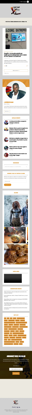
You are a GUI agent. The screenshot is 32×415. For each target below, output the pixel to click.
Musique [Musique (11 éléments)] (15, 335)
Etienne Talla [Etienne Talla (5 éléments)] (7, 333)
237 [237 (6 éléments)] (5, 318)
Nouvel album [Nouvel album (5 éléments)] (12, 337)
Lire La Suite (15, 70)
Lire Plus (6, 111)
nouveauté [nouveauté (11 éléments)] (6, 337)
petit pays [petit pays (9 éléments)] (24, 337)
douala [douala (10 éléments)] (17, 331)
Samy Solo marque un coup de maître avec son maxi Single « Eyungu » (18, 154)
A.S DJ (5, 307)
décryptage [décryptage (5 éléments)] (22, 331)
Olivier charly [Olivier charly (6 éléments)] (18, 337)
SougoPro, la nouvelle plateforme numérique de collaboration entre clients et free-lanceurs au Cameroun (15, 55)
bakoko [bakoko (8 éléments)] (6, 320)
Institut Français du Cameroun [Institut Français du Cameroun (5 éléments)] (18, 333)
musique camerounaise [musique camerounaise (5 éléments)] (22, 335)
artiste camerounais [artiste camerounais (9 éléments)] (20, 318)
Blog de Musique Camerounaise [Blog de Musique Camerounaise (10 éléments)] (21, 322)
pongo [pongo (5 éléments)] (6, 339)
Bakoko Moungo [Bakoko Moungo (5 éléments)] (11, 320)
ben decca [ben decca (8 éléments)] (17, 320)
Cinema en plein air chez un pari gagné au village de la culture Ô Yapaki (18, 147)
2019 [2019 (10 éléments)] (11, 318)
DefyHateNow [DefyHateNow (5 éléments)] (7, 331)
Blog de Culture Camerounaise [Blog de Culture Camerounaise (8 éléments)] (10, 322)
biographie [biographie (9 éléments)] (22, 320)
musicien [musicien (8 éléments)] (10, 335)
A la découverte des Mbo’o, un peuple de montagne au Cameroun (17, 122)
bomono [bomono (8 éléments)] (6, 324)
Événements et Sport (8, 51)
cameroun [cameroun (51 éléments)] (10, 324)
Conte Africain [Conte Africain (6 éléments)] (22, 324)
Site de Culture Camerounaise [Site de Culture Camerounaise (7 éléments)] (16, 339)
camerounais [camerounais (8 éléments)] (16, 324)
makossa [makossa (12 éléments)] (6, 335)
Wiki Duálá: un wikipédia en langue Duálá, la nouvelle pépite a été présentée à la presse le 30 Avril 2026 (18, 140)
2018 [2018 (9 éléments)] (8, 318)
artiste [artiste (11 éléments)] (14, 318)
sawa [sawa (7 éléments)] (9, 339)
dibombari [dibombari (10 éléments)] (12, 331)
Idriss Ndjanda (6, 302)
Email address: (16, 365)
